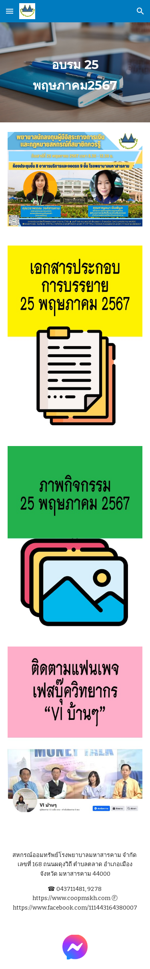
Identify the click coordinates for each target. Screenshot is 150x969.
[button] (9, 11)
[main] (75, 72)
